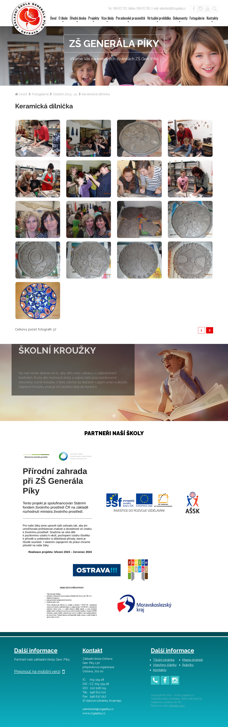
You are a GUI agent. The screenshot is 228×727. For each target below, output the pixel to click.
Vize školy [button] (107, 19)
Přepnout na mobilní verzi (39, 671)
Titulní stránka (163, 660)
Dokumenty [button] (180, 19)
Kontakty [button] (212, 19)
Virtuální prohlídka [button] (159, 19)
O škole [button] (63, 19)
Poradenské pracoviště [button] (130, 19)
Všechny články (165, 665)
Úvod (53, 18)
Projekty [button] (93, 19)
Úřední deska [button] (78, 19)
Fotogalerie (197, 18)
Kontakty (159, 670)
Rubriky (188, 665)
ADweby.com (177, 705)
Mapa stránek (192, 660)
